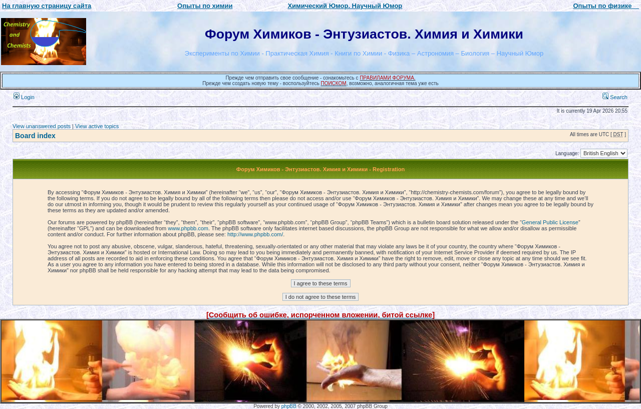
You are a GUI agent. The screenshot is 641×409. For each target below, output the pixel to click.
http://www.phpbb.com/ (255, 234)
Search (614, 97)
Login (24, 97)
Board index (35, 136)
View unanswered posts (42, 126)
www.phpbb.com (188, 228)
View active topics (97, 126)
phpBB (288, 406)
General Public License (550, 222)
